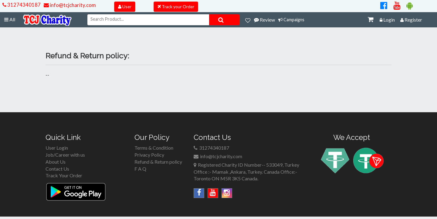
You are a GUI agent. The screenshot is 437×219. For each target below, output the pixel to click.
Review (264, 20)
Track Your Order (64, 175)
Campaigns (291, 19)
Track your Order (176, 6)
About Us (56, 162)
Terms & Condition (153, 148)
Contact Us (57, 169)
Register (411, 20)
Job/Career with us (65, 155)
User (124, 6)
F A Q (140, 169)
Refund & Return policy (158, 162)
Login (387, 20)
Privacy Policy (149, 155)
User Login (57, 148)
